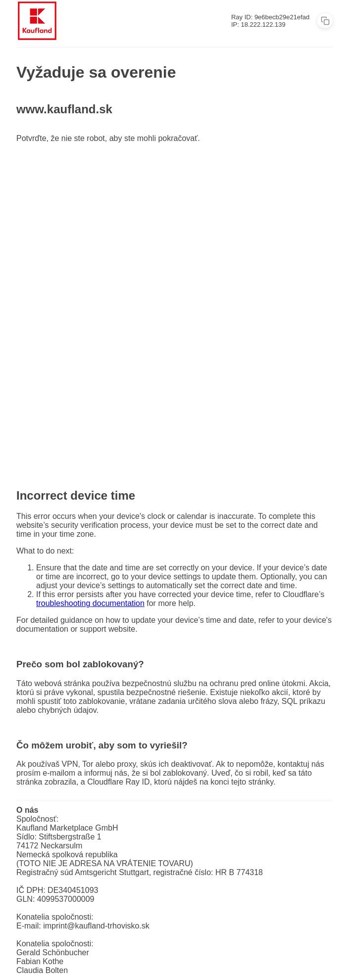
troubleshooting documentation (90, 603)
